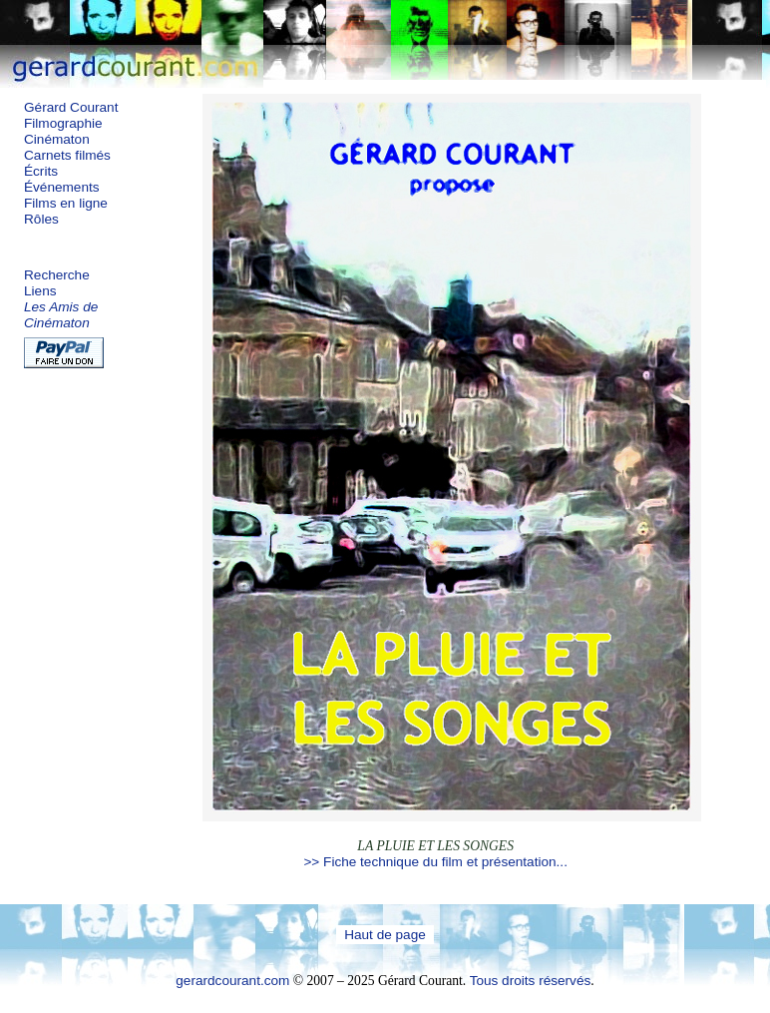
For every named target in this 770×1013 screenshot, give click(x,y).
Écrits (41, 171)
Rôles (41, 219)
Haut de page (385, 934)
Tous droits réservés (530, 980)
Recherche (57, 274)
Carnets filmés (67, 155)
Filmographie (63, 123)
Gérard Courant (71, 107)
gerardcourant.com (232, 980)
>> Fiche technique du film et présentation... (435, 861)
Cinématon (57, 139)
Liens (40, 290)
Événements (62, 187)
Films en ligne (66, 203)
